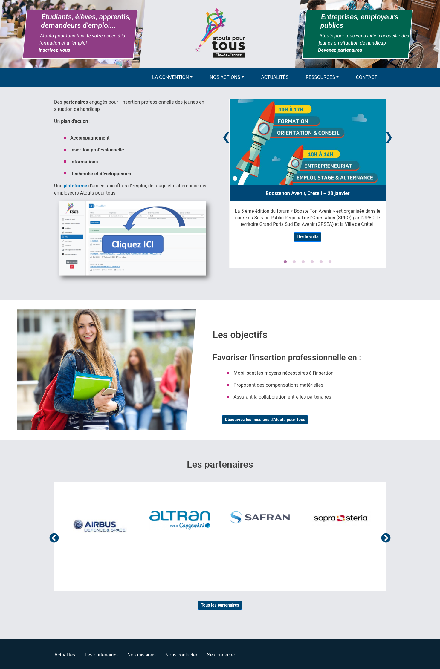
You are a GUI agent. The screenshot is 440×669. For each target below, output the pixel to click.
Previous (226, 135)
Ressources (320, 77)
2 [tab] (294, 262)
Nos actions (225, 77)
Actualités (275, 77)
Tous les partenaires (220, 605)
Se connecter (221, 654)
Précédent (54, 538)
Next (389, 135)
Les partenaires (101, 654)
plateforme (75, 186)
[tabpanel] (308, 173)
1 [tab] (285, 262)
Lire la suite (307, 237)
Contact (367, 77)
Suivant (386, 538)
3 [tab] (303, 262)
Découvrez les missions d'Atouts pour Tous (265, 419)
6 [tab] (330, 262)
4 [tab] (312, 262)
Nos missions (141, 654)
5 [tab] (321, 262)
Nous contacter (181, 654)
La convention (170, 77)
